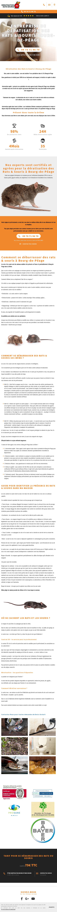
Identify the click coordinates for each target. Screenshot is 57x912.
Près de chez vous (54, 5)
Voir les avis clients (42, 16)
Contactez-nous (49, 5)
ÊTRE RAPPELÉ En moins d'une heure (28, 55)
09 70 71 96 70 (28, 49)
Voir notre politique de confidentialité (8, 909)
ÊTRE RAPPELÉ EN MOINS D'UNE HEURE (44, 5)
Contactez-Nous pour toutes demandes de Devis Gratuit (23, 715)
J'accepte (51, 907)
